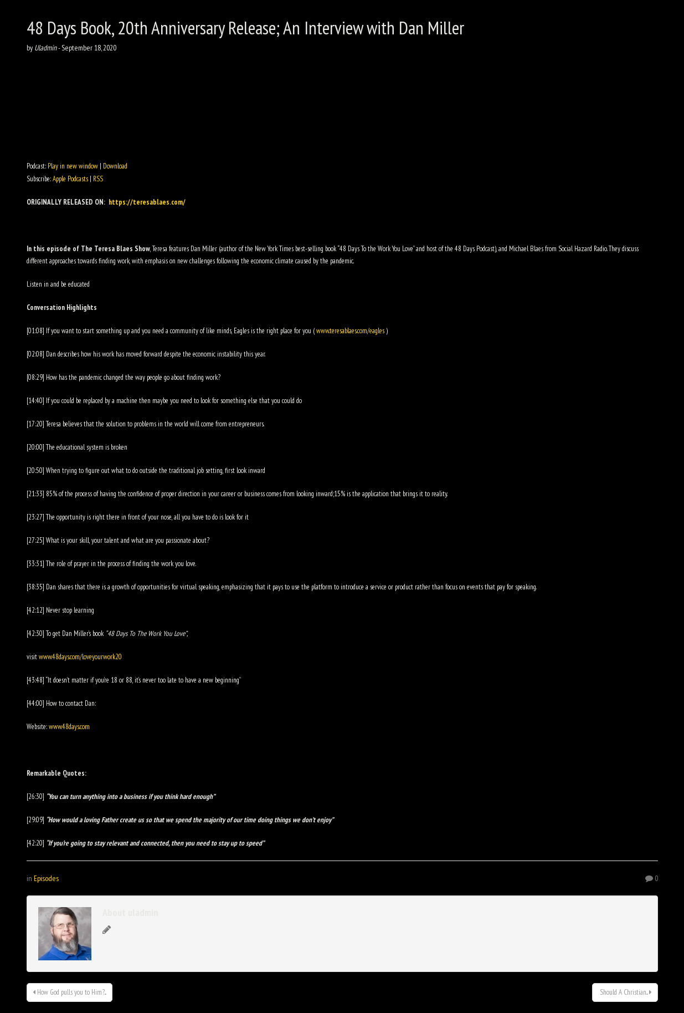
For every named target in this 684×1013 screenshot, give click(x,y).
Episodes (46, 878)
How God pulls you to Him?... (69, 992)
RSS (98, 179)
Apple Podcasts (70, 179)
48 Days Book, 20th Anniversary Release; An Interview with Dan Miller (245, 27)
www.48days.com (69, 726)
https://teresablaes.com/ (147, 202)
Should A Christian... (625, 992)
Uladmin (45, 48)
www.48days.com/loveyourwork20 (80, 656)
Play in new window (73, 166)
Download (115, 166)
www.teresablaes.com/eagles (350, 330)
